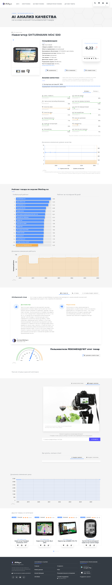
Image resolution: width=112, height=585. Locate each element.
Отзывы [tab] (75, 293)
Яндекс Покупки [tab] (92, 457)
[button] (53, 551)
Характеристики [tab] (77, 383)
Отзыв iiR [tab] (64, 293)
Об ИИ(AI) (37, 576)
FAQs (58, 569)
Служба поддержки (62, 576)
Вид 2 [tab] (95, 91)
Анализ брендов (39, 573)
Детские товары (70, 4)
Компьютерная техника (54, 4)
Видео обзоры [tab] (92, 383)
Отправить (94, 439)
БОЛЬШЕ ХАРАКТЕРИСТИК (48, 65)
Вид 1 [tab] (86, 91)
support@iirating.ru (62, 578)
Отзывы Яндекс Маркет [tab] (90, 293)
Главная (14, 13)
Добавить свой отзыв (91, 355)
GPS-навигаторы (17, 32)
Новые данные (38, 569)
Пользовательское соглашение (66, 573)
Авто (17, 4)
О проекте (60, 566)
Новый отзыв (90, 70)
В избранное (51, 70)
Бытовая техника (38, 4)
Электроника (26, 4)
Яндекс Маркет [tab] (77, 457)
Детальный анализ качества (25, 13)
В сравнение (70, 70)
